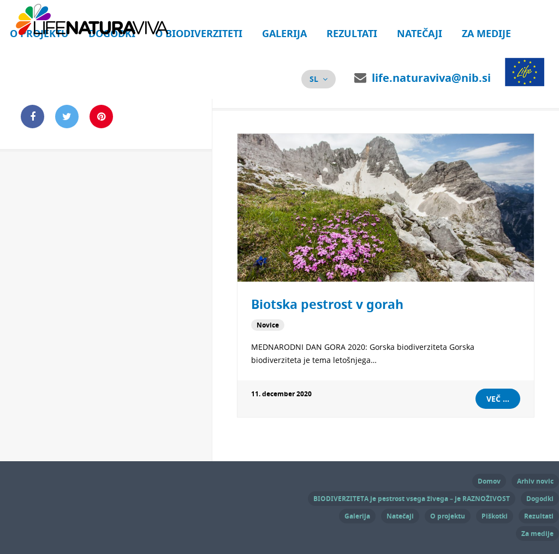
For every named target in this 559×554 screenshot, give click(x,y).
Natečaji (419, 33)
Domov (489, 481)
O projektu (447, 516)
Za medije (486, 33)
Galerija (284, 33)
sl (314, 79)
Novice (268, 325)
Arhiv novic (535, 481)
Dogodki (540, 498)
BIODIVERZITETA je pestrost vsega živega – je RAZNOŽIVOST (411, 498)
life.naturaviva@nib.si (431, 77)
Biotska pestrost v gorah (327, 304)
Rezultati (351, 33)
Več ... (497, 399)
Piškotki (494, 516)
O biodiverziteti (198, 33)
